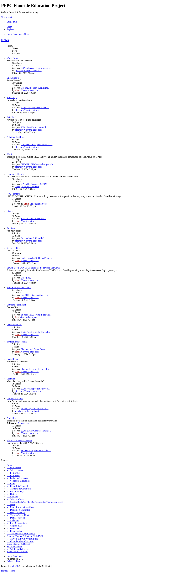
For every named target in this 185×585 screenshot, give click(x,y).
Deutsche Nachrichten (16, 305)
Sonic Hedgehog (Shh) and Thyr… (36, 258)
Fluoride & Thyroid (15, 174)
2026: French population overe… (35, 389)
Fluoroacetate (24, 423)
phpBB (15, 566)
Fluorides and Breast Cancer (33, 349)
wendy (18, 186)
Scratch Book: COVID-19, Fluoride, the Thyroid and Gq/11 (33, 268)
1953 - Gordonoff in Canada (33, 218)
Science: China (13, 248)
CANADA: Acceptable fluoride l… (36, 144)
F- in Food (11, 117)
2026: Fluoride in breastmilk (33, 127)
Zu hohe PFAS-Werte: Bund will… (36, 315)
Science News (13, 78)
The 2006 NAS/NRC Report (19, 440)
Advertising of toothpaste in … (34, 408)
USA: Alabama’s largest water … (36, 68)
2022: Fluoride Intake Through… (35, 332)
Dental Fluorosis (14, 359)
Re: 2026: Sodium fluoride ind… (35, 88)
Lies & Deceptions (15, 398)
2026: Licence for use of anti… (35, 107)
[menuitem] (9, 27)
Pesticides (11, 418)
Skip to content (8, 17)
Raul (17, 317)
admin (18, 90)
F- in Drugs (12, 97)
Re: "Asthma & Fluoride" (32, 238)
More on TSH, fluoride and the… (36, 450)
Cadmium (11, 379)
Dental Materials (14, 324)
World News (12, 58)
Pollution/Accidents (15, 137)
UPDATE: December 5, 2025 (34, 184)
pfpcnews (19, 70)
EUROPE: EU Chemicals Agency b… (38, 164)
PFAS (9, 154)
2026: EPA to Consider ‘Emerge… (36, 431)
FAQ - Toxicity (13, 194)
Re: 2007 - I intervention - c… (34, 295)
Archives (11, 228)
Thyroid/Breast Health (17, 342)
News (5, 40)
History (10, 211)
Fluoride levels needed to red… (35, 369)
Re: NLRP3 (26, 278)
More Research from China (19, 287)
